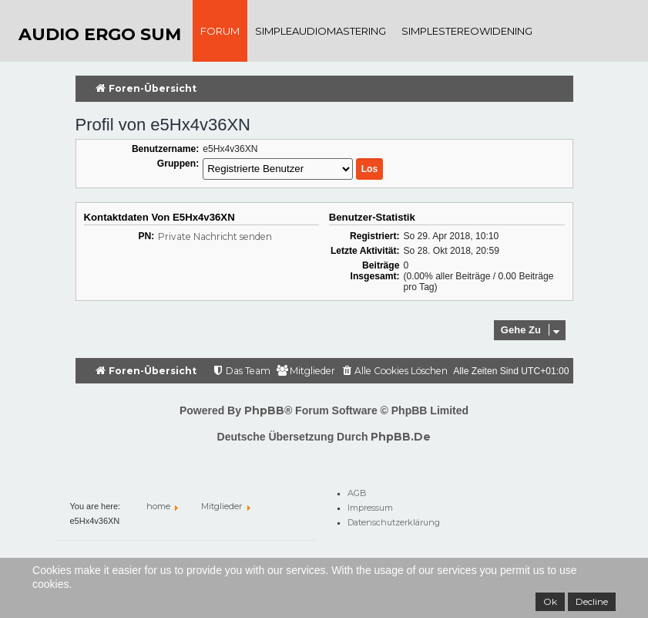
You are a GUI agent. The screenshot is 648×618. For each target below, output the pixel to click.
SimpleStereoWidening (466, 31)
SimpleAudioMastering (320, 31)
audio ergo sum (99, 34)
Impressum (370, 505)
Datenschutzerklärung (394, 520)
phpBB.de (401, 437)
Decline (592, 601)
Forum (220, 31)
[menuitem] (394, 371)
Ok (550, 601)
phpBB (264, 410)
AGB (357, 490)
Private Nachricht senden (215, 236)
